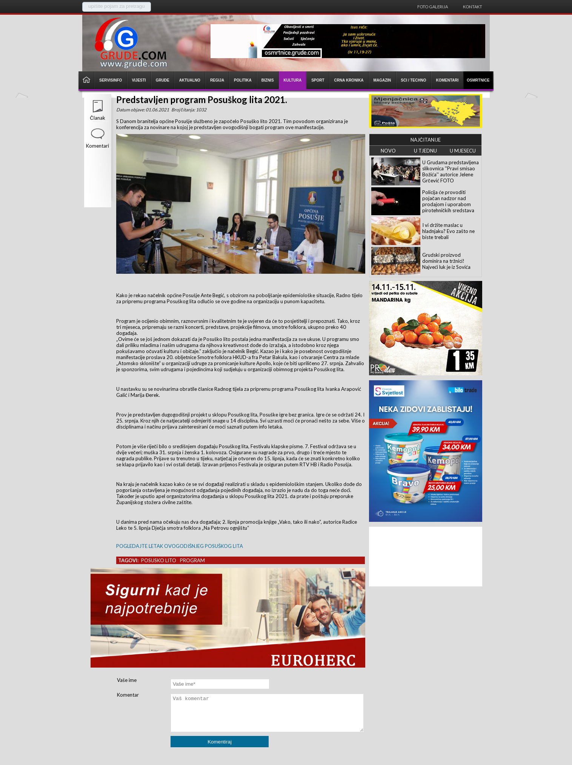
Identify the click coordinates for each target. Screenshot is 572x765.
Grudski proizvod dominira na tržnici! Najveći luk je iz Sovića (446, 261)
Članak (97, 118)
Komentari (97, 146)
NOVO (388, 151)
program (192, 560)
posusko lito (158, 560)
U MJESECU (463, 151)
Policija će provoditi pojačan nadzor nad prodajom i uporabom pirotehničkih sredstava (448, 201)
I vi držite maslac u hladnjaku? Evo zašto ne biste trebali (448, 231)
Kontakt (472, 6)
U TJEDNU (425, 151)
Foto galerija (432, 6)
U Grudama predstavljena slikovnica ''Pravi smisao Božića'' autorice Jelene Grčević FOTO (450, 171)
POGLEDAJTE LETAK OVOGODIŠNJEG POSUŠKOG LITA (179, 546)
